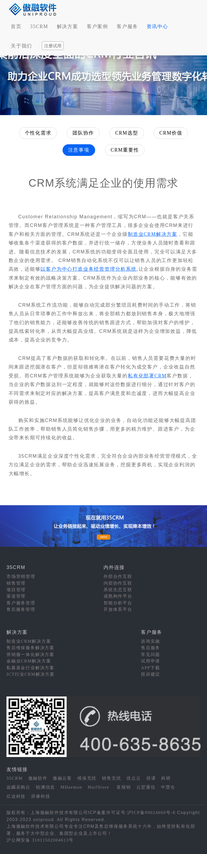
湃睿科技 (40, 796)
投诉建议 (150, 674)
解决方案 (67, 26)
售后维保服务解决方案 (30, 647)
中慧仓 (168, 787)
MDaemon (71, 787)
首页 (16, 26)
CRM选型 (126, 133)
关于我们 (21, 46)
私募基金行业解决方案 (30, 667)
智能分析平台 (118, 603)
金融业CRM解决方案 (28, 661)
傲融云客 (62, 778)
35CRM (39, 26)
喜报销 (123, 787)
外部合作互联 (118, 576)
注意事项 (78, 150)
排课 (151, 778)
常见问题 (150, 654)
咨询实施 (150, 641)
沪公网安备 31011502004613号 (40, 840)
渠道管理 (16, 596)
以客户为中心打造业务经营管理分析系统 (88, 269)
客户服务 (127, 26)
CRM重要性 (125, 150)
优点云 (133, 778)
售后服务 (150, 647)
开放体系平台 (118, 609)
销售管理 (16, 583)
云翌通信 (146, 787)
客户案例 (97, 26)
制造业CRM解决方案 (152, 234)
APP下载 (150, 667)
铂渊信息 (45, 787)
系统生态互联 (118, 589)
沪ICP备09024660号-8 (151, 812)
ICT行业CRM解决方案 (30, 674)
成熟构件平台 (118, 596)
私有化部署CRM (147, 376)
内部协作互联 (118, 583)
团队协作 (83, 133)
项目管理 (16, 589)
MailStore (98, 787)
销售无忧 (111, 778)
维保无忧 (86, 778)
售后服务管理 (20, 609)
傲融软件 (37, 778)
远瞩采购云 (18, 787)
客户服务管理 (20, 603)
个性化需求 (38, 133)
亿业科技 (16, 796)
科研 (166, 778)
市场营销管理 (20, 576)
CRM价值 (170, 133)
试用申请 (150, 661)
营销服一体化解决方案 (30, 654)
